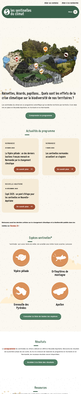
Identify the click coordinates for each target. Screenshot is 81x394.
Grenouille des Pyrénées (21, 306)
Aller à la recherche (70, 3)
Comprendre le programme (40, 115)
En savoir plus (26, 170)
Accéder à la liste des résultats (40, 362)
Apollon (60, 304)
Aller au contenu (51, 3)
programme (9, 348)
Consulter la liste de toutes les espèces (40, 316)
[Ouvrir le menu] (72, 12)
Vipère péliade (21, 271)
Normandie (10, 143)
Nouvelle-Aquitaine (14, 184)
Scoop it (14, 225)
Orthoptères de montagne (60, 273)
